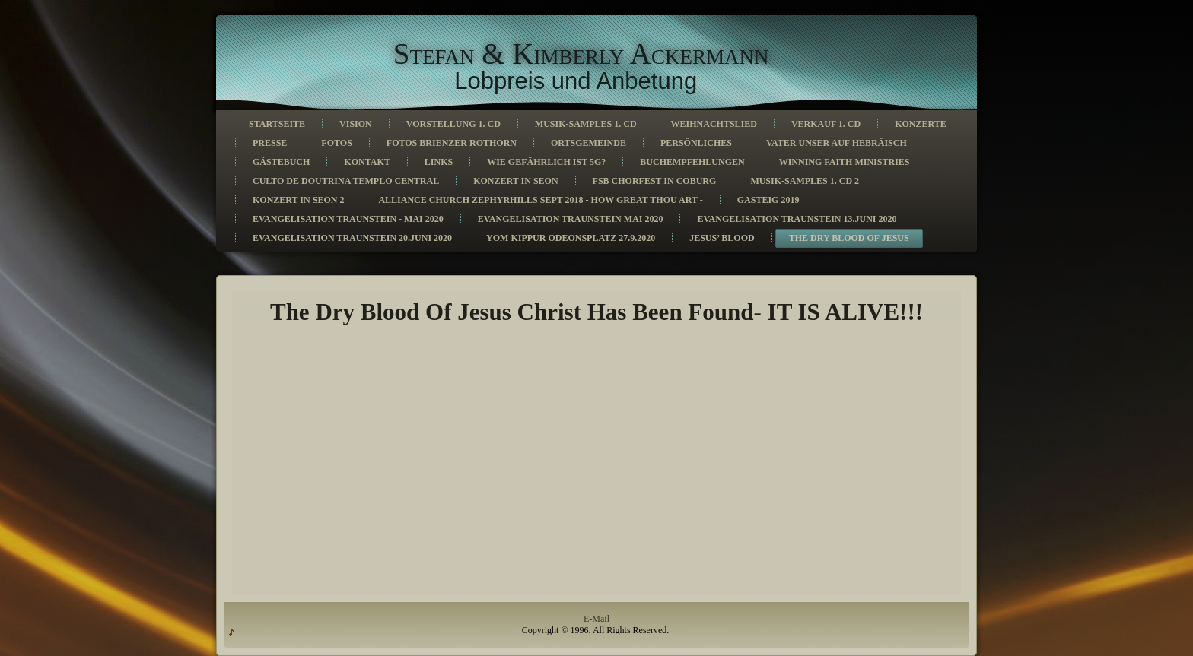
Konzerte (920, 124)
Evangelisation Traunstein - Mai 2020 (348, 219)
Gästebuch (281, 162)
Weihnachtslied (714, 124)
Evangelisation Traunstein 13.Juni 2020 (796, 219)
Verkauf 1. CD (826, 124)
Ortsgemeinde (588, 143)
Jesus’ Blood (721, 238)
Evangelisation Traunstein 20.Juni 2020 (352, 238)
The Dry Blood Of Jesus (849, 238)
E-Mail (596, 618)
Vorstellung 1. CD (453, 124)
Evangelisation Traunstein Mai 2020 (570, 219)
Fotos (336, 143)
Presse (270, 143)
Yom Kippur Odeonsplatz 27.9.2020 (570, 238)
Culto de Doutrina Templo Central (346, 181)
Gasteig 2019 (768, 200)
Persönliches (696, 143)
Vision (355, 124)
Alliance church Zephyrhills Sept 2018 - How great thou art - (540, 200)
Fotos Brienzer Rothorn (452, 143)
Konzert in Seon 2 (298, 200)
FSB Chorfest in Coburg (655, 181)
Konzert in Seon (515, 181)
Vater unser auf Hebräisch (836, 143)
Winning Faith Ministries (844, 162)
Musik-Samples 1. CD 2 (804, 181)
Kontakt (367, 162)
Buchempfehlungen (692, 162)
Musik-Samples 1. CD (586, 124)
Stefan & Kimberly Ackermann (581, 53)
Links (439, 162)
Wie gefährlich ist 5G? (546, 162)
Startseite (277, 124)
